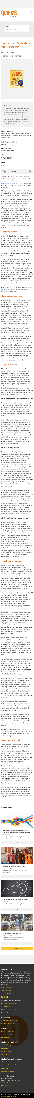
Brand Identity (15, 133)
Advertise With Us (6, 994)
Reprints (13, 1096)
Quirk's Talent (5, 1054)
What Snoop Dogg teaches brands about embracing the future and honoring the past (16, 831)
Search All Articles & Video (9, 1010)
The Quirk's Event (6, 991)
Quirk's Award (5, 1037)
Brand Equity (5, 133)
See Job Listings (6, 1045)
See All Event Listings (7, 1031)
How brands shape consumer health (14, 866)
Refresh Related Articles (17, 949)
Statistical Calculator (7, 1071)
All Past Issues (5, 1006)
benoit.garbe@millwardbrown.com (12, 183)
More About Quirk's (7, 987)
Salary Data (4, 1068)
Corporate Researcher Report (10, 1065)
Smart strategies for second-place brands (15, 900)
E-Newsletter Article (7, 151)
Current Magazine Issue (8, 1003)
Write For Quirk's (6, 1013)
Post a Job (4, 1048)
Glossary (4, 1062)
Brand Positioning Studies (19, 135)
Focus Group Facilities (8, 1023)
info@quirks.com (6, 1085)
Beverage (4, 144)
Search (8, 26)
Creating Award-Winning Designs (13, 933)
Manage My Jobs (6, 1051)
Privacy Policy (5, 1096)
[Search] (17, 29)
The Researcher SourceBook (10, 1020)
